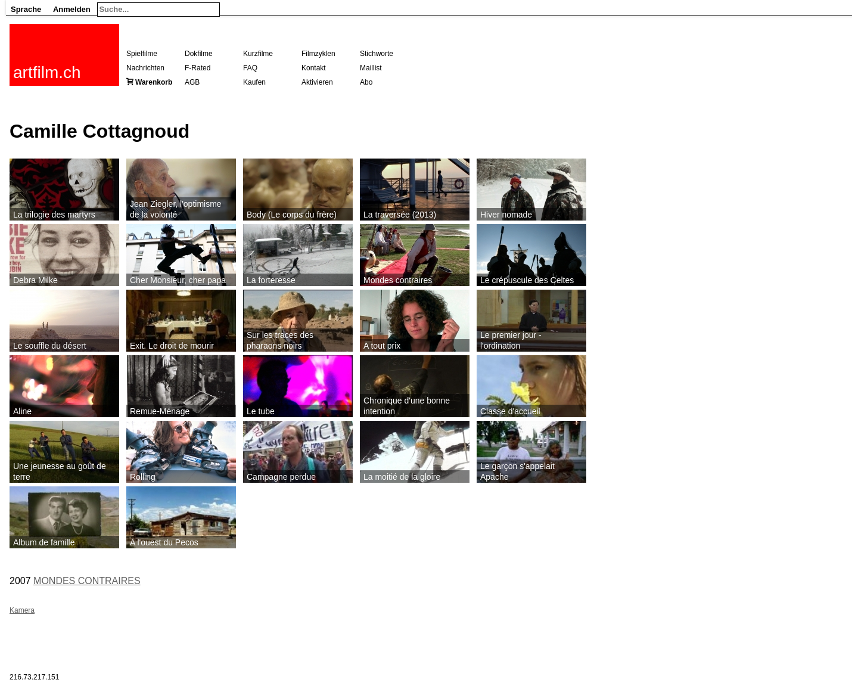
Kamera (22, 610)
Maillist (371, 68)
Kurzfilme (258, 53)
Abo (366, 82)
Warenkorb (153, 82)
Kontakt (313, 68)
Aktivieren (317, 82)
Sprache (26, 9)
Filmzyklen (318, 53)
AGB (192, 82)
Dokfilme (199, 53)
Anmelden (72, 9)
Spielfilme (141, 53)
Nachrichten (145, 68)
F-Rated (197, 68)
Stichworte (376, 53)
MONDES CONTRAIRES (87, 581)
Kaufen (254, 82)
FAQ (250, 68)
